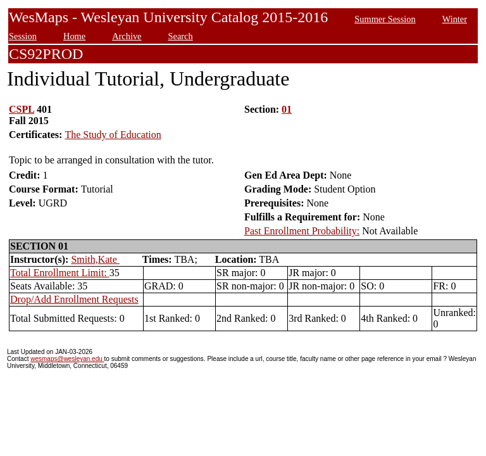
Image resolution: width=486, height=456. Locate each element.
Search (180, 36)
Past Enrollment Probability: (301, 230)
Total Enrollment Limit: (59, 272)
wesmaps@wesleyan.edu (67, 358)
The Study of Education (113, 134)
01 (287, 109)
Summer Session (384, 19)
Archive (126, 36)
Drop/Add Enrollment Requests (74, 299)
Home (74, 36)
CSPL (21, 109)
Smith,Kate (95, 259)
